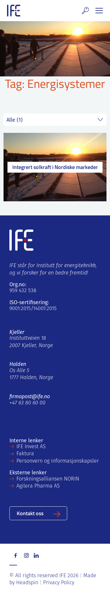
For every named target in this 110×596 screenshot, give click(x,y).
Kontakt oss (30, 513)
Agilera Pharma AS (38, 486)
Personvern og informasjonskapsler (57, 461)
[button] (85, 10)
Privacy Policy (58, 583)
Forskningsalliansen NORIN (47, 479)
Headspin (27, 583)
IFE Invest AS (31, 447)
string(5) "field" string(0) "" (55, 119)
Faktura (25, 454)
